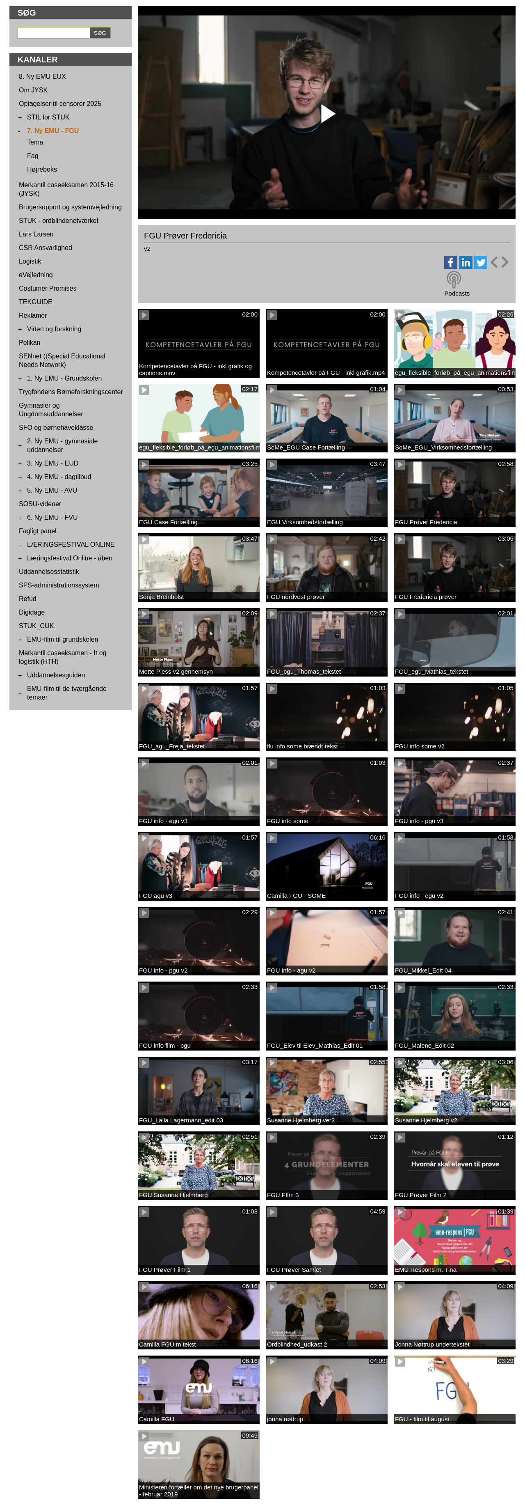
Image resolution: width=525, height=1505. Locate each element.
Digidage (32, 612)
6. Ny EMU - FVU (52, 517)
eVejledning (36, 274)
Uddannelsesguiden (56, 675)
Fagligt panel (38, 531)
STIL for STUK (48, 117)
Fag (33, 155)
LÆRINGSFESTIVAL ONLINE (70, 544)
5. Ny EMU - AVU (52, 490)
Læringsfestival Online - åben (69, 558)
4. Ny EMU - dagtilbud (59, 476)
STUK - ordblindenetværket (58, 220)
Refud (28, 598)
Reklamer (33, 315)
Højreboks (42, 169)
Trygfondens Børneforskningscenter (71, 391)
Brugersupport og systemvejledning (70, 207)
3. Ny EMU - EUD (52, 463)
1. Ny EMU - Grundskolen (64, 378)
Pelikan (29, 342)
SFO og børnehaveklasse (56, 427)
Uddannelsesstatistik (49, 571)
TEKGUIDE (35, 301)
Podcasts (457, 293)
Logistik (30, 261)
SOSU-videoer (40, 503)
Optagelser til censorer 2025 (60, 103)
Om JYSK (33, 90)
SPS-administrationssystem (59, 585)
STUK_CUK (36, 625)
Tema (35, 142)
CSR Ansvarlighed (45, 247)
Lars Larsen (36, 234)
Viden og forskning (54, 329)
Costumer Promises (47, 288)
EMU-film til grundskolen (62, 639)
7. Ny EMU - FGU (53, 130)
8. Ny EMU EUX (42, 76)
